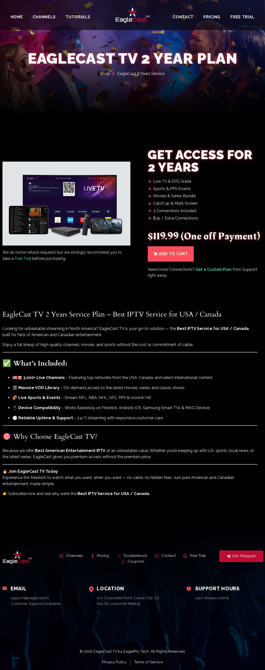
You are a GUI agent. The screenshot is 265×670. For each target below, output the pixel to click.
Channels (44, 17)
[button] (171, 254)
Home (17, 17)
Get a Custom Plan (213, 269)
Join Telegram (241, 556)
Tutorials (78, 17)
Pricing (211, 17)
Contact (183, 17)
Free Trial (242, 17)
